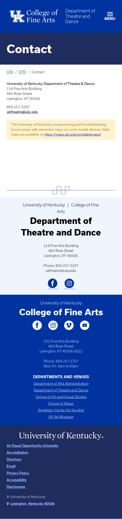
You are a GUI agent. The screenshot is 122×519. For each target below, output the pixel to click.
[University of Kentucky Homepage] (61, 436)
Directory (14, 459)
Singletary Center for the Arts (61, 410)
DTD (22, 72)
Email (11, 466)
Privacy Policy (18, 473)
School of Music (61, 403)
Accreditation (17, 452)
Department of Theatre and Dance (80, 16)
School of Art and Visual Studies (61, 397)
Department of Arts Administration (61, 383)
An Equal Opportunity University (32, 446)
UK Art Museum (61, 417)
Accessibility (17, 480)
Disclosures (16, 487)
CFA (10, 72)
